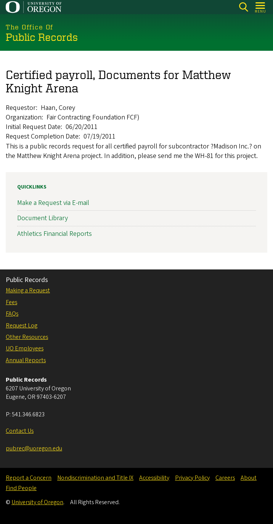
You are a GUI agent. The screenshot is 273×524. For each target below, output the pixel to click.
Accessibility (154, 478)
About (249, 478)
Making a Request (28, 290)
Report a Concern (28, 478)
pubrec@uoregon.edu (34, 448)
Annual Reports (26, 360)
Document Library (42, 218)
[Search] (243, 7)
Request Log (21, 325)
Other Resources (27, 337)
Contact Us (20, 431)
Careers (225, 478)
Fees (11, 302)
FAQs (12, 314)
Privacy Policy (192, 478)
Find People (21, 488)
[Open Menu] (260, 7)
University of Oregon (37, 502)
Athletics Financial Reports (54, 233)
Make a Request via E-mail (53, 203)
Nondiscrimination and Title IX (95, 478)
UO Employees (24, 348)
